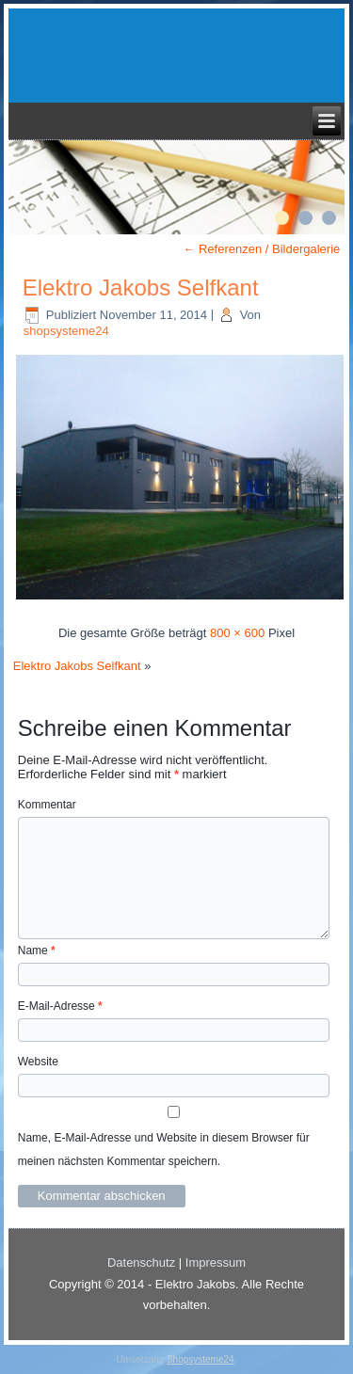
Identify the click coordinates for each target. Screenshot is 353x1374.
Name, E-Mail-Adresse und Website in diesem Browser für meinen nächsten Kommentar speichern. (164, 1149)
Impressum (215, 1262)
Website (38, 1061)
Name (37, 950)
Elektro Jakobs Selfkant (141, 287)
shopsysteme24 (66, 331)
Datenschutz (141, 1262)
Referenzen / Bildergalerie (261, 249)
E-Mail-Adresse (60, 1006)
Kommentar (47, 804)
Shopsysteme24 (200, 1359)
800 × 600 (237, 633)
